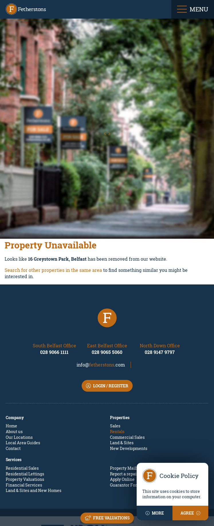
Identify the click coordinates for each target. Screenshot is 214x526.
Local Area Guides (23, 411)
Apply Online (122, 448)
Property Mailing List (130, 437)
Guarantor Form (125, 453)
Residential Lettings (25, 442)
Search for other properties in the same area (53, 239)
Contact (13, 417)
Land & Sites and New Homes (33, 459)
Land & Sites (121, 411)
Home (11, 394)
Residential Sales (22, 437)
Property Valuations (25, 448)
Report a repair (124, 442)
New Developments (128, 417)
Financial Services (24, 453)
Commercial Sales (127, 406)
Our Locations (19, 406)
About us (14, 400)
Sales (115, 394)
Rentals (117, 400)
